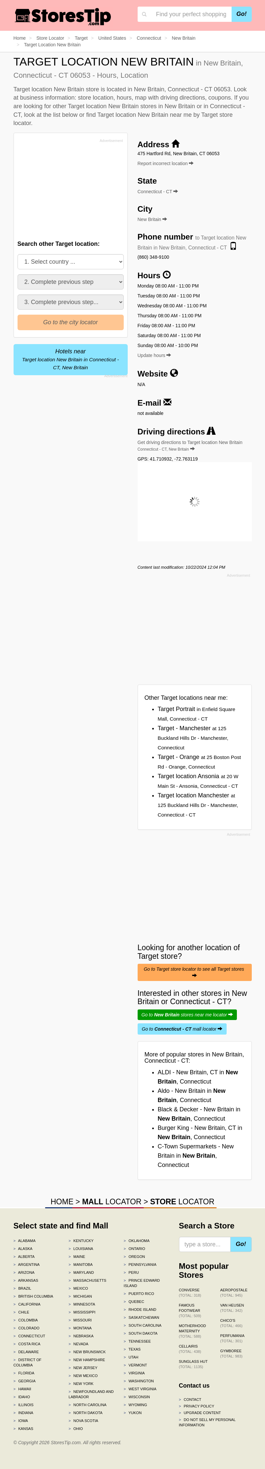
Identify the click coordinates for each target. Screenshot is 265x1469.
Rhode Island (140, 1310)
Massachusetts (87, 1280)
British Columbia (33, 1296)
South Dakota (140, 1333)
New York (80, 1384)
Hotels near (70, 359)
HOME (62, 1201)
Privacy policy (196, 1406)
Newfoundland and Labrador (90, 1394)
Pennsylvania (140, 1265)
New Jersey (82, 1368)
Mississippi (81, 1312)
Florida (24, 1373)
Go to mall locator (182, 1029)
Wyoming (135, 1405)
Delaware (26, 1352)
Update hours (154, 355)
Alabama (25, 1241)
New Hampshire (86, 1360)
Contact (190, 1400)
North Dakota (85, 1413)
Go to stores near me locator (187, 1014)
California (27, 1304)
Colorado (27, 1328)
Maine (76, 1257)
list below (65, 114)
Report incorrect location (166, 163)
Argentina (27, 1265)
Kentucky (81, 1241)
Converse (190, 1292)
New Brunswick (87, 1352)
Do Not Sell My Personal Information (207, 1422)
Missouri (80, 1320)
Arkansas (26, 1280)
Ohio (75, 1429)
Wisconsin (137, 1397)
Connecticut (29, 1336)
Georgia (25, 1381)
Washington (139, 1381)
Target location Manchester (198, 805)
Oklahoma (137, 1241)
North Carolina (87, 1405)
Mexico (78, 1288)
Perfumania (232, 1338)
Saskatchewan (141, 1317)
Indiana (23, 1413)
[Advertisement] (67, 191)
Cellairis (190, 1349)
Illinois (24, 1405)
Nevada (78, 1344)
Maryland (81, 1272)
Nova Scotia (83, 1421)
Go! (242, 14)
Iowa (21, 1421)
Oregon (134, 1257)
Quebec (134, 1302)
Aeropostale (233, 1292)
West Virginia (140, 1389)
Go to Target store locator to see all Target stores (194, 972)
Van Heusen (232, 1308)
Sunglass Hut (193, 1364)
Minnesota (81, 1304)
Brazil (22, 1288)
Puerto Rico (139, 1294)
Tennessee (137, 1341)
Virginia (134, 1373)
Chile (21, 1312)
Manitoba (80, 1265)
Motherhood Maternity (192, 1331)
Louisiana (80, 1249)
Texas (132, 1349)
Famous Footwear (190, 1310)
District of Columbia (28, 1362)
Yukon (133, 1413)
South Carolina (142, 1325)
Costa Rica (27, 1344)
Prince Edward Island (142, 1283)
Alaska (23, 1249)
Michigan (80, 1296)
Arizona (24, 1272)
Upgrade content (200, 1413)
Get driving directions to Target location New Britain (190, 446)
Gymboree (231, 1353)
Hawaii (22, 1389)
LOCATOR (111, 1201)
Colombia (26, 1320)
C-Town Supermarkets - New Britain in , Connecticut (196, 1155)
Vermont (135, 1365)
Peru (131, 1272)
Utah (131, 1357)
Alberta (24, 1257)
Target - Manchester (193, 737)
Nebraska (81, 1336)
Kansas (23, 1429)
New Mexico (83, 1376)
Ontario (134, 1249)
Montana (80, 1328)
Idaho (22, 1397)
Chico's (231, 1323)
